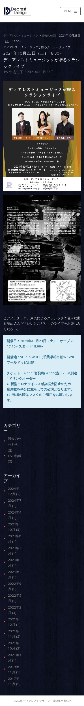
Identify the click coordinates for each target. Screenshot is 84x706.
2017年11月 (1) (14, 681)
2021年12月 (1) (14, 622)
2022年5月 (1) (14, 598)
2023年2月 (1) (14, 562)
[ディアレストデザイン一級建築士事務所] (17, 11)
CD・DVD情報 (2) (15, 455)
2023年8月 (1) (14, 539)
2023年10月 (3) (14, 527)
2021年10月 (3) (14, 645)
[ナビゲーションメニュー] (70, 11)
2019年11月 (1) (14, 669)
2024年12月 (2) (14, 491)
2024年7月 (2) (14, 503)
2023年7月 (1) (14, 550)
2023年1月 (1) (14, 574)
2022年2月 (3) (14, 610)
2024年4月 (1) (14, 515)
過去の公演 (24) (14, 441)
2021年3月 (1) (14, 657)
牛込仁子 (16, 71)
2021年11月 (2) (14, 634)
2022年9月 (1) (14, 586)
